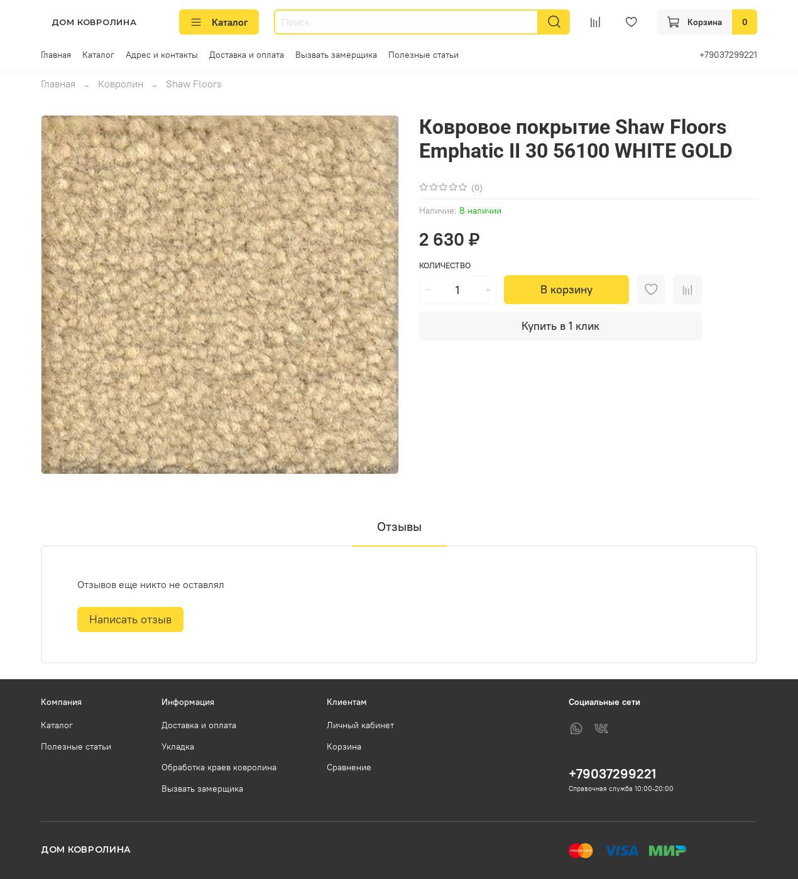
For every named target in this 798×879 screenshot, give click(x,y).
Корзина (344, 746)
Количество (445, 265)
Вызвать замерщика (336, 54)
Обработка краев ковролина (218, 767)
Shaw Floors (194, 83)
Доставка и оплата (246, 54)
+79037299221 (728, 54)
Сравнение (349, 767)
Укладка (177, 746)
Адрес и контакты (162, 54)
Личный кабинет (360, 725)
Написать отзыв (130, 619)
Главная (56, 54)
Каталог (219, 22)
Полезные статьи (423, 54)
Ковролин (120, 83)
